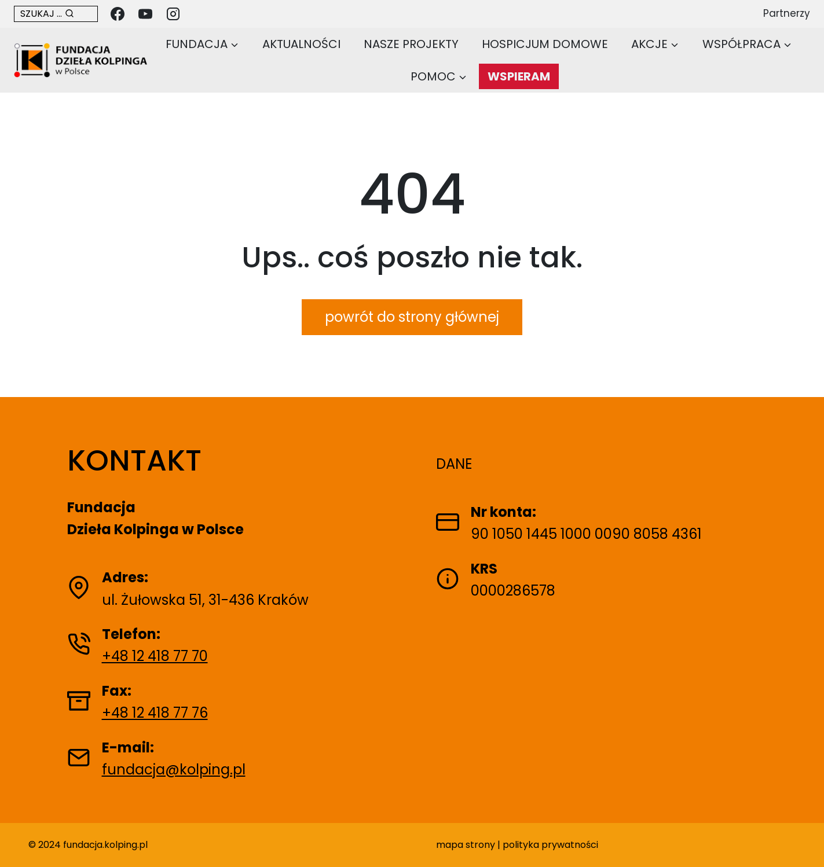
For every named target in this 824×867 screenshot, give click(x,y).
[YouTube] (145, 14)
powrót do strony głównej (412, 316)
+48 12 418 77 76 (155, 712)
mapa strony (465, 844)
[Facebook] (117, 14)
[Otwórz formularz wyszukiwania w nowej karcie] (56, 14)
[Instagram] (173, 14)
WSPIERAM (519, 76)
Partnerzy (786, 13)
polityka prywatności (550, 844)
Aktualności (301, 44)
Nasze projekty (411, 44)
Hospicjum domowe (545, 44)
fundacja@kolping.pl (174, 769)
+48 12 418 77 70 (155, 656)
